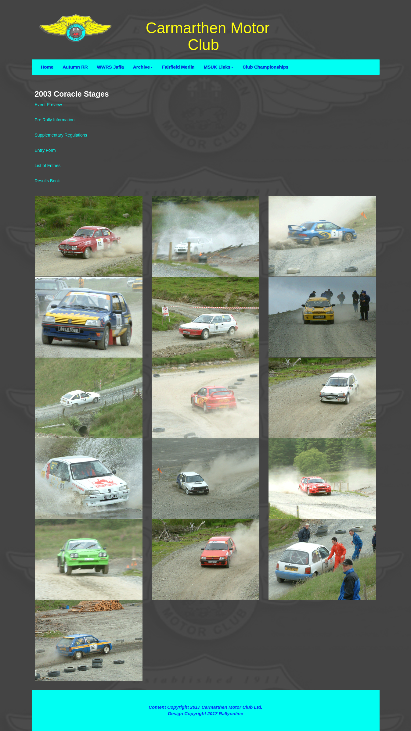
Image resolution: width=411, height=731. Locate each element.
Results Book (47, 180)
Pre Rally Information (55, 119)
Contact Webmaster (205, 720)
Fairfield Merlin (178, 67)
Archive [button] (143, 67)
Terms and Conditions (205, 696)
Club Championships (265, 67)
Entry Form (45, 150)
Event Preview (48, 104)
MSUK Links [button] (219, 67)
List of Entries (48, 165)
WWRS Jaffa (110, 67)
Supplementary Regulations (61, 135)
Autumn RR (75, 67)
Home (47, 67)
